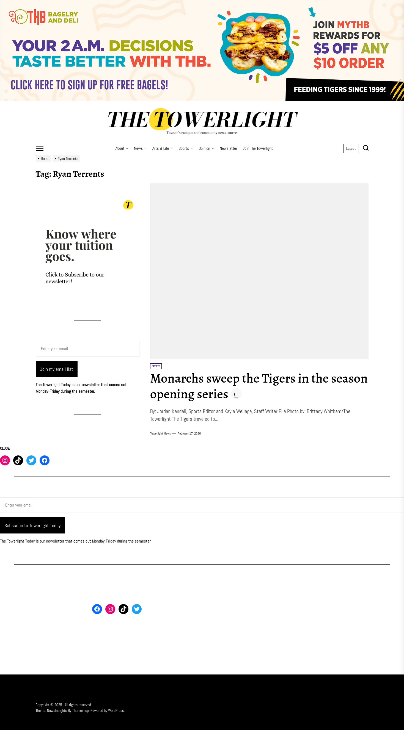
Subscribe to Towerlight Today (32, 525)
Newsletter (228, 148)
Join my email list (56, 369)
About (122, 148)
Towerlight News (160, 433)
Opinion (206, 148)
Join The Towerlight (258, 148)
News (140, 148)
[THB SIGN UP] (202, 3)
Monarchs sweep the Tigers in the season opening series (240, 386)
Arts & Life (162, 148)
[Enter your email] (87, 348)
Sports (185, 148)
